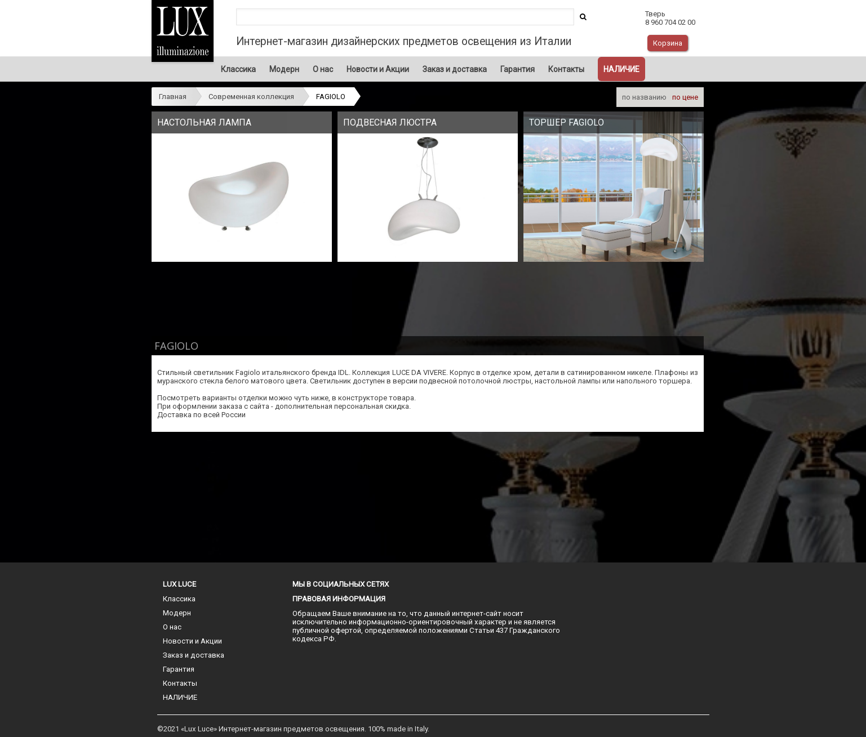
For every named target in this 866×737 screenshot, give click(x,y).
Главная (172, 96)
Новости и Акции (378, 69)
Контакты (566, 69)
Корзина (667, 43)
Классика (238, 69)
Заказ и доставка (455, 69)
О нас (323, 69)
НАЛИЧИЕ (621, 69)
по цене (685, 97)
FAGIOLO (330, 96)
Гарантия (517, 69)
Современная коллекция (251, 96)
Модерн (284, 69)
